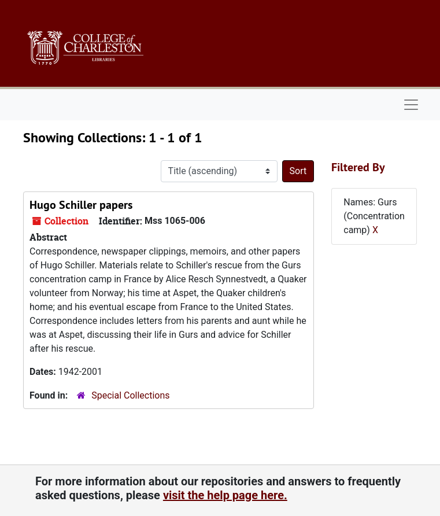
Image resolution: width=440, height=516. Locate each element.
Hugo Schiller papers (80, 204)
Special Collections (130, 395)
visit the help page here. (225, 495)
